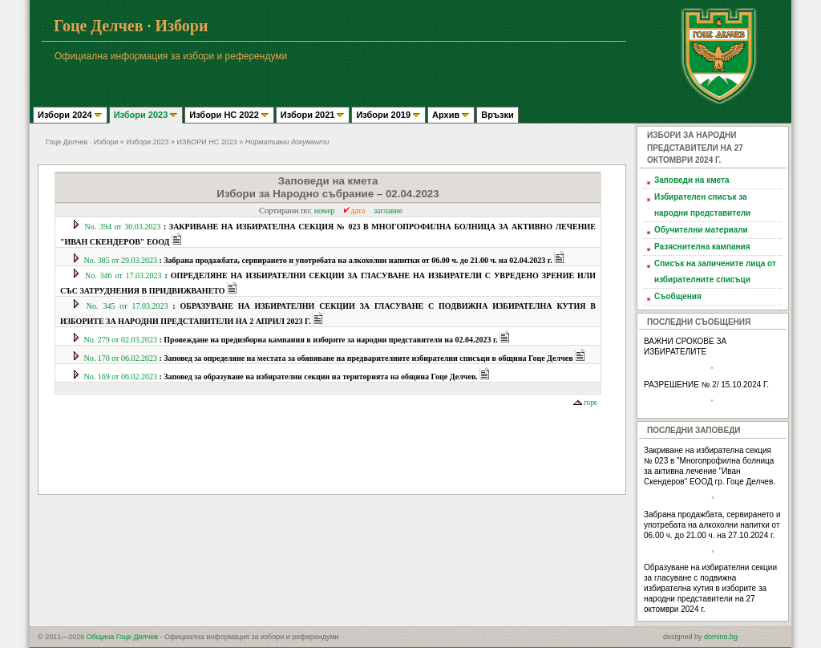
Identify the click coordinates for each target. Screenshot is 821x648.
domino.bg (721, 637)
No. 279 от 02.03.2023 (292, 339)
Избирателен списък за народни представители (702, 204)
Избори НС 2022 (229, 114)
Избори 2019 (388, 114)
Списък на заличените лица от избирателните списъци (715, 271)
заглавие (388, 210)
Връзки (497, 114)
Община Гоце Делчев (122, 637)
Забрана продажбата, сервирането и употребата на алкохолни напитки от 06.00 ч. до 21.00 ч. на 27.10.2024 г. (712, 525)
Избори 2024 (70, 114)
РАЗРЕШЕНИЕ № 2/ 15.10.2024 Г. (706, 384)
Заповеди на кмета (692, 180)
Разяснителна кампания (702, 246)
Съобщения (678, 296)
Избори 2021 (313, 114)
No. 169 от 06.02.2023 (282, 376)
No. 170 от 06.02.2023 (330, 358)
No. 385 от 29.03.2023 (319, 260)
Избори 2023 (146, 114)
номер (324, 210)
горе (585, 403)
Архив (451, 114)
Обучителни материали (701, 229)
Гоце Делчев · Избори (82, 142)
